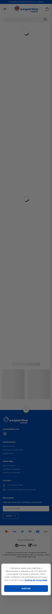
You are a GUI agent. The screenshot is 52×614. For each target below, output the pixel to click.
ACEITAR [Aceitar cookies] (26, 588)
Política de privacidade (36, 580)
